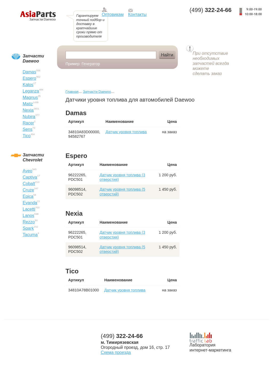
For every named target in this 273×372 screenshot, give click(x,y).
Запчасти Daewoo (97, 92)
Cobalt (29, 183)
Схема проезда (116, 352)
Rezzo (29, 222)
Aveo (27, 171)
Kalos (28, 84)
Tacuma (30, 234)
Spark (28, 228)
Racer (28, 123)
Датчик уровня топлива (126, 132)
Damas (29, 72)
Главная (72, 92)
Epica (28, 196)
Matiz (28, 104)
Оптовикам (113, 14)
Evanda (30, 202)
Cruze (28, 190)
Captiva (30, 177)
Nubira (29, 116)
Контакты (137, 14)
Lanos (28, 215)
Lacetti (29, 209)
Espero (29, 78)
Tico (27, 135)
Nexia (28, 110)
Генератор (91, 64)
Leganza (31, 91)
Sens (27, 129)
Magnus (30, 97)
